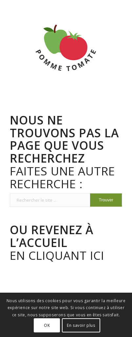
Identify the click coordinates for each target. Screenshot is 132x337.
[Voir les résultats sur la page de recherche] (106, 200)
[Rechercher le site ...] (66, 200)
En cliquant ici (57, 242)
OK (47, 325)
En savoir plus (81, 325)
